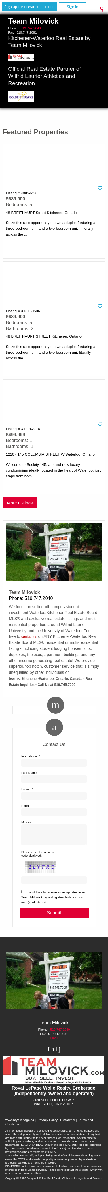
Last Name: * (30, 772)
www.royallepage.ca (19, 1123)
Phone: (26, 806)
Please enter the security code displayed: (37, 857)
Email (54, 1041)
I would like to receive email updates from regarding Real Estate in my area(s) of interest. (53, 900)
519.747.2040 (30, 28)
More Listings (20, 502)
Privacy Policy (47, 1123)
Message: (28, 822)
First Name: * (30, 756)
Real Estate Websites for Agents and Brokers (74, 1181)
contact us (29, 637)
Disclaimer (67, 1123)
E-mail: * (27, 789)
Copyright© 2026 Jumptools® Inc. (26, 1181)
